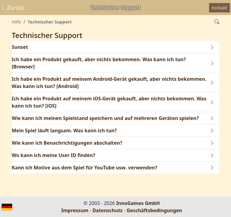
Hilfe (16, 22)
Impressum (74, 210)
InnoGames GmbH (138, 203)
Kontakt (219, 8)
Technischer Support (50, 22)
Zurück (12, 7)
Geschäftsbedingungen (154, 210)
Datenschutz (107, 210)
